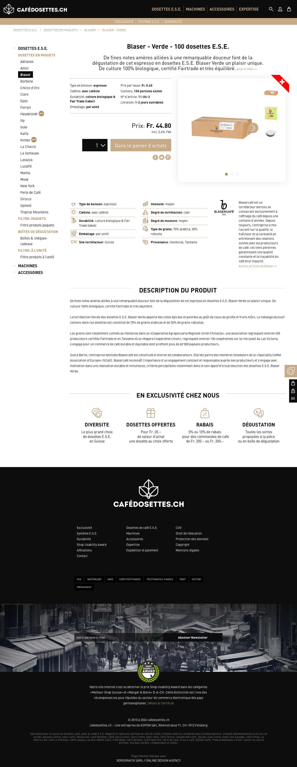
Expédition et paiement (142, 550)
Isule (23, 126)
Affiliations (84, 550)
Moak (24, 179)
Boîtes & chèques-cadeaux (34, 241)
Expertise (133, 544)
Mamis (25, 172)
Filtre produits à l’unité (37, 256)
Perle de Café (30, 192)
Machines (133, 533)
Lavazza (26, 159)
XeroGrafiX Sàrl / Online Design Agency (149, 760)
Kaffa (24, 133)
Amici (24, 68)
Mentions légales (187, 550)
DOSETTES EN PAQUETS (36, 55)
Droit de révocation (189, 533)
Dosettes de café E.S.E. (142, 527)
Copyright (182, 544)
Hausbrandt (32, 113)
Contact (82, 555)
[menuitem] (167, 9)
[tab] (271, 9)
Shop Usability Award (92, 544)
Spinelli (25, 205)
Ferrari (25, 107)
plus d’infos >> (247, 69)
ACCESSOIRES (222, 9)
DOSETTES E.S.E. (166, 9)
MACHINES (195, 9)
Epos (24, 100)
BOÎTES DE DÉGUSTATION (38, 231)
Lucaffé (26, 166)
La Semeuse (29, 153)
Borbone (26, 81)
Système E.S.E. (87, 533)
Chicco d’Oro (29, 87)
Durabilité (84, 539)
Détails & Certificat (160, 703)
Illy (22, 120)
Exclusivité (84, 527)
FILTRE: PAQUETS (32, 218)
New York (27, 185)
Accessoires (134, 539)
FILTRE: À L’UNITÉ (32, 250)
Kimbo (28, 140)
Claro (24, 94)
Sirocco (25, 198)
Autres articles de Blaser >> (258, 266)
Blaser (25, 74)
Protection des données (192, 539)
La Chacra (28, 146)
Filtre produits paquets (37, 225)
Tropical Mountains (34, 212)
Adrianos (26, 61)
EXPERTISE (249, 9)
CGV (179, 527)
